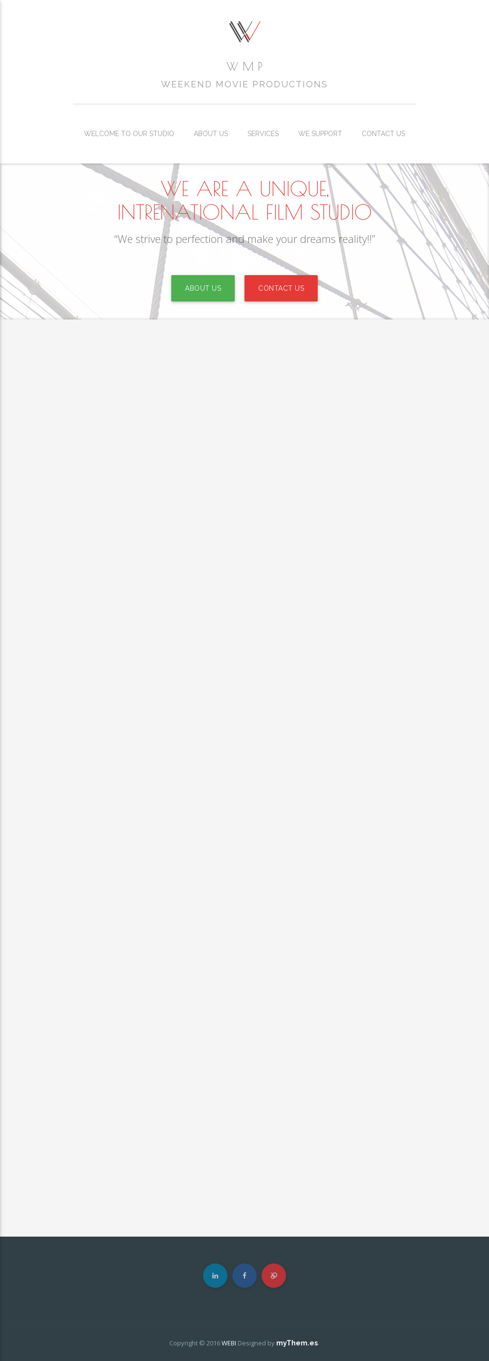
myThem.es (297, 1343)
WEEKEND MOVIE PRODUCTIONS (244, 84)
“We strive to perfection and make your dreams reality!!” (244, 238)
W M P (244, 66)
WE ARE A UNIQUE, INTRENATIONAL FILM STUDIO (244, 200)
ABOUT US (203, 288)
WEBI (229, 1343)
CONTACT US (281, 288)
